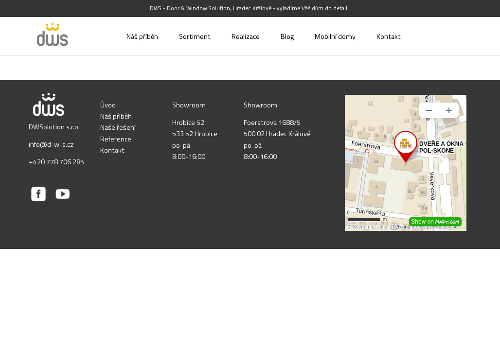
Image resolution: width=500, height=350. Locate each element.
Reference (115, 139)
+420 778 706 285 (56, 162)
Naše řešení (118, 127)
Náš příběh (116, 116)
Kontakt (112, 150)
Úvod (108, 105)
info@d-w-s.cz (51, 144)
